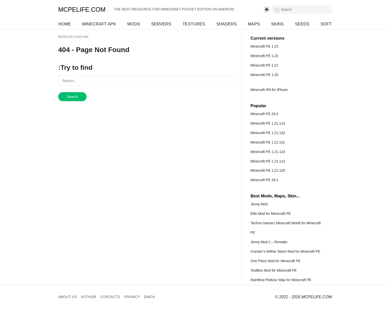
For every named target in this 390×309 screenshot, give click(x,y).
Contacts (110, 297)
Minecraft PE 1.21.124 (267, 152)
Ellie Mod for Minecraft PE (270, 214)
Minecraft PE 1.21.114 (267, 123)
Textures (194, 24)
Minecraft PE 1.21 (264, 65)
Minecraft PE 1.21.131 (267, 142)
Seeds (302, 24)
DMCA (149, 297)
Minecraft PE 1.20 (264, 75)
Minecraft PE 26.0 (264, 114)
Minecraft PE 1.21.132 (267, 133)
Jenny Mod (258, 204)
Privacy (132, 297)
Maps (254, 24)
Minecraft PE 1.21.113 (267, 161)
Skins (277, 24)
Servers (161, 24)
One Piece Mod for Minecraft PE (275, 261)
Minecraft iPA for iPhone (269, 90)
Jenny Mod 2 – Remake (268, 242)
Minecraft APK (99, 24)
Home (64, 24)
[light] (267, 9)
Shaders (226, 24)
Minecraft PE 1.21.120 (267, 170)
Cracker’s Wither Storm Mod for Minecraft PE (285, 251)
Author (88, 297)
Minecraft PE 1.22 (264, 56)
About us (67, 297)
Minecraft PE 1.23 (264, 46)
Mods (133, 24)
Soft (326, 24)
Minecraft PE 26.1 (264, 180)
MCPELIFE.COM (81, 9)
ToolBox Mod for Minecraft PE (273, 270)
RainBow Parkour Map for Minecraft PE (280, 280)
